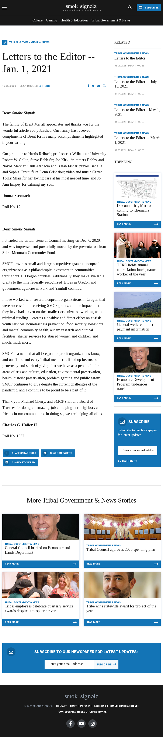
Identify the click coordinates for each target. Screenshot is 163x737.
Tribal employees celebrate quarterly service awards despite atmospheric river (39, 608)
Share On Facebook (24, 453)
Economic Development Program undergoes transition (135, 384)
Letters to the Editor (129, 58)
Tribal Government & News (111, 20)
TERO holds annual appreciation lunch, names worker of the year (137, 269)
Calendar (100, 706)
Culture (37, 20)
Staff (73, 706)
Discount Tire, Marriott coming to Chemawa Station (135, 210)
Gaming (51, 20)
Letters (44, 86)
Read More (124, 224)
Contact (61, 706)
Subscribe (148, 7)
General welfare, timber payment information (135, 326)
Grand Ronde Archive (123, 706)
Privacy (85, 706)
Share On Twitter (61, 453)
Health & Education (74, 20)
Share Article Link (23, 462)
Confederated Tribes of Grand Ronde (82, 711)
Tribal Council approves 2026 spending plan (120, 549)
